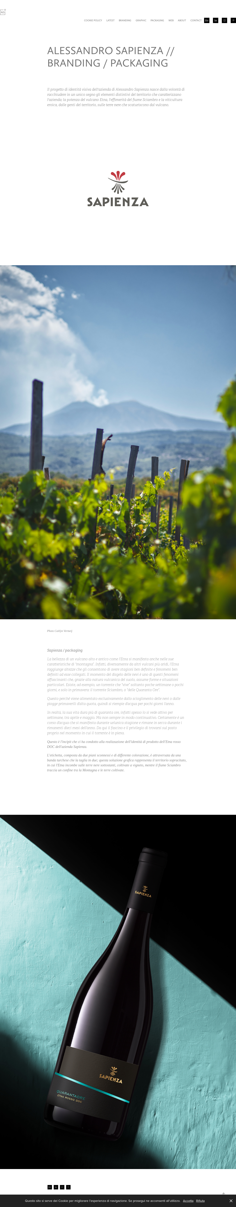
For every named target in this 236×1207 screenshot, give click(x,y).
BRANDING (125, 20)
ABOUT (182, 20)
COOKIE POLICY (93, 20)
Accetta (188, 1200)
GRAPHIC (141, 20)
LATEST (110, 20)
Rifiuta (200, 1200)
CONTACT (196, 20)
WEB (171, 20)
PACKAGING (157, 20)
